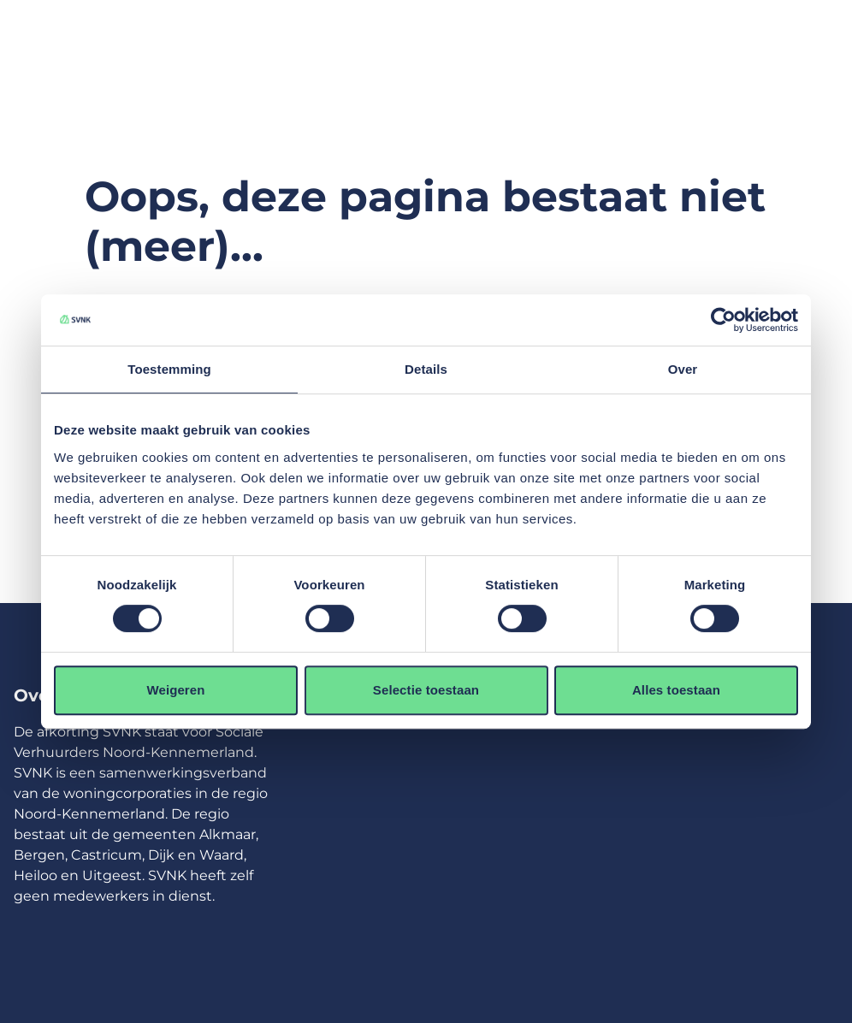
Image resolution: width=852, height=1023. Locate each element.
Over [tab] (683, 369)
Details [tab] (426, 369)
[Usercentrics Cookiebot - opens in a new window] (723, 320)
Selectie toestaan (426, 690)
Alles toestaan (676, 690)
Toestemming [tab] (169, 369)
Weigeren (175, 690)
